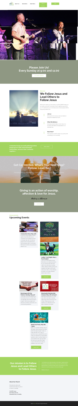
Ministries (32, 3)
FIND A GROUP (46, 146)
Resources (24, 3)
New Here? (50, 131)
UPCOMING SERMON (39, 75)
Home (10, 3)
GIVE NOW (39, 203)
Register (46, 276)
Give (55, 3)
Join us (49, 114)
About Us (17, 3)
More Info (36, 347)
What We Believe (52, 122)
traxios (35, 403)
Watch (43, 3)
